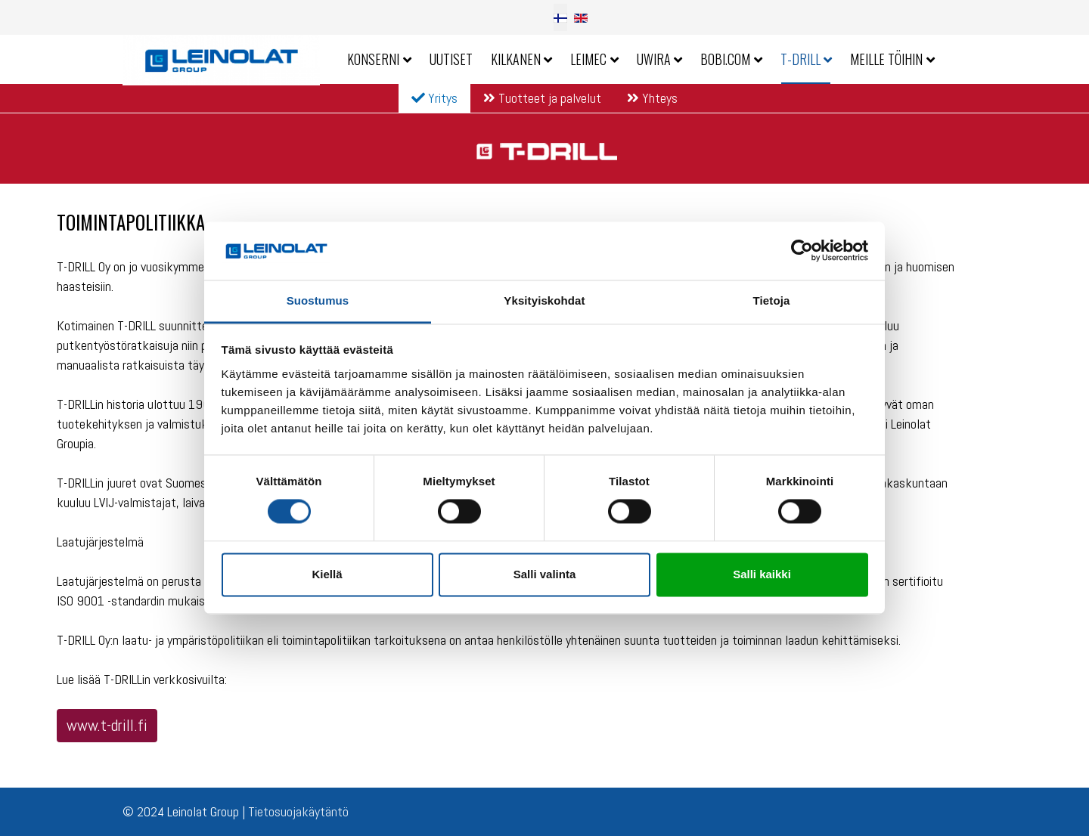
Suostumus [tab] (318, 300)
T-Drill (800, 59)
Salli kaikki (762, 574)
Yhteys (652, 98)
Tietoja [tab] (771, 300)
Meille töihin (886, 59)
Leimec (588, 59)
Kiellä (327, 574)
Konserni (373, 59)
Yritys (434, 98)
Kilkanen (516, 59)
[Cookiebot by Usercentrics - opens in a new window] (802, 251)
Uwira (654, 59)
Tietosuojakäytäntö (298, 811)
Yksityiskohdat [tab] (544, 300)
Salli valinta (544, 574)
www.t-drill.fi (107, 725)
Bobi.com (725, 59)
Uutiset (451, 59)
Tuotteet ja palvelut (542, 98)
